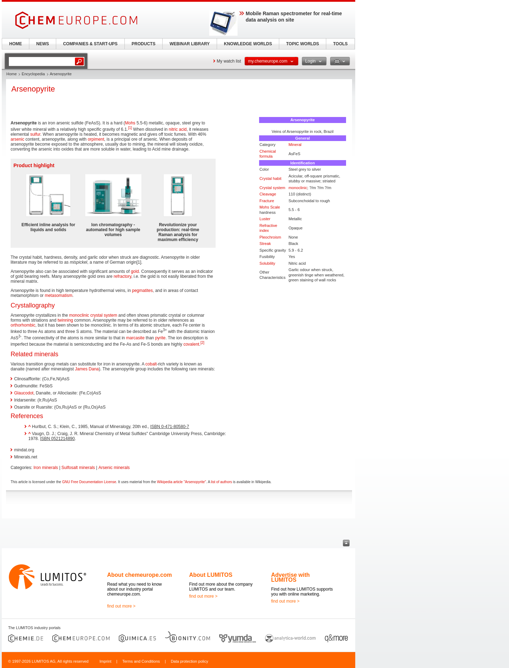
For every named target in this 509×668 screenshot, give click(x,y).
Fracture (266, 201)
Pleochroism (270, 237)
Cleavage (267, 194)
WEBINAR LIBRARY (190, 43)
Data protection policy (189, 661)
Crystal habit (270, 178)
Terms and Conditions (141, 661)
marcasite (135, 337)
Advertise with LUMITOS (290, 577)
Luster (264, 219)
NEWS (42, 43)
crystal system (103, 315)
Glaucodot (24, 393)
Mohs (130, 123)
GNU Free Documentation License (89, 482)
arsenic (17, 139)
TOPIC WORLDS (302, 43)
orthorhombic (23, 325)
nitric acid (178, 129)
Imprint (105, 661)
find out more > (121, 606)
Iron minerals (46, 467)
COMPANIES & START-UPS (90, 43)
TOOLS (340, 43)
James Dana (87, 369)
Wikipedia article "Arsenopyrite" (181, 482)
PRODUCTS (143, 43)
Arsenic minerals (114, 467)
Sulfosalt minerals (78, 467)
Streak (265, 243)
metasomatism (58, 295)
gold (135, 271)
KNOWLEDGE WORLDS (248, 43)
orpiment (96, 139)
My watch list (229, 61)
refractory (122, 276)
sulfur (35, 134)
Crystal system (272, 188)
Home (11, 74)
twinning (65, 320)
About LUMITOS (210, 575)
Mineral (295, 144)
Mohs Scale (269, 207)
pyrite (160, 337)
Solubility (267, 263)
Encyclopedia (33, 74)
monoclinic (297, 188)
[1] (130, 128)
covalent (191, 344)
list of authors (221, 482)
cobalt (151, 364)
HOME (15, 43)
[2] (202, 343)
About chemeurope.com (139, 575)
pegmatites (142, 290)
